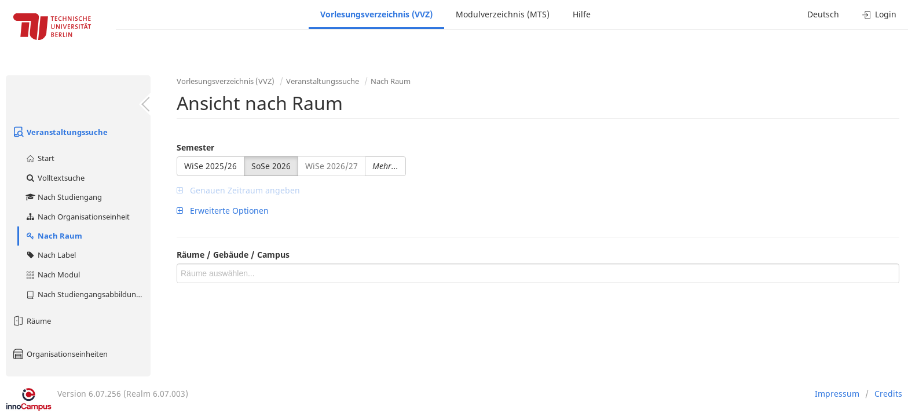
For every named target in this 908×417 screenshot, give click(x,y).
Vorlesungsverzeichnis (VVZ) (376, 14)
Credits (888, 393)
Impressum (837, 393)
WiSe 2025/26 (210, 165)
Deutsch (823, 14)
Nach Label (50, 255)
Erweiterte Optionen (223, 210)
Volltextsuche (55, 178)
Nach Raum (53, 236)
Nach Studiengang (63, 197)
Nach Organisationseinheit (77, 216)
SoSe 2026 (271, 165)
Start (39, 158)
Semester (195, 147)
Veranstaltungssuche (60, 132)
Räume (31, 321)
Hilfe (582, 14)
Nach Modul (52, 274)
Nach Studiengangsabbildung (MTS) (88, 294)
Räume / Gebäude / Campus (233, 254)
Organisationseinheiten (60, 354)
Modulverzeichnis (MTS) (503, 14)
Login (879, 14)
